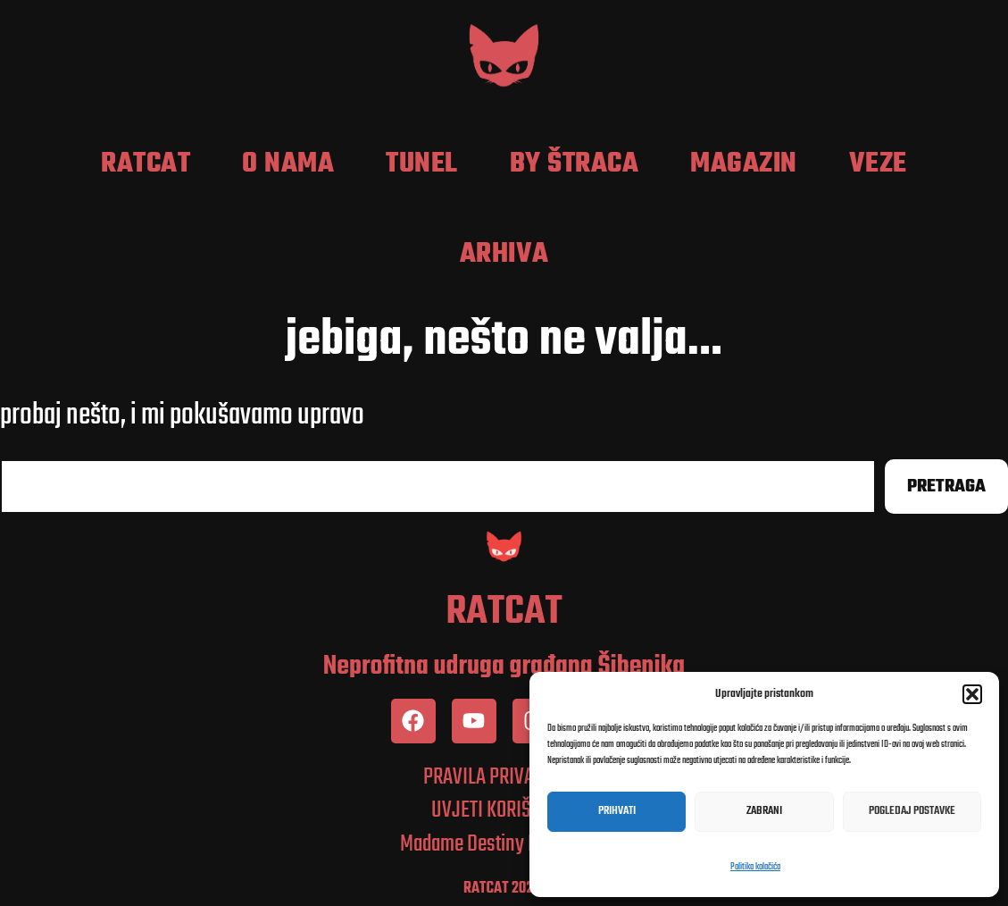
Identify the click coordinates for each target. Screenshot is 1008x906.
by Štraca (574, 164)
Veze (878, 164)
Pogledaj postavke (912, 810)
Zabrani (764, 810)
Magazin (743, 164)
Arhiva (504, 254)
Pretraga (946, 486)
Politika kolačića (755, 867)
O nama (288, 164)
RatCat (145, 164)
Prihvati (617, 810)
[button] (972, 694)
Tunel (422, 164)
